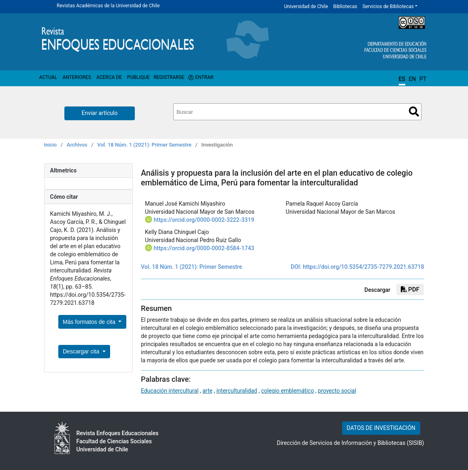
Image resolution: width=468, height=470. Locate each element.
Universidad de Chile (306, 6)
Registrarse (169, 77)
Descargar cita (82, 351)
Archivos (77, 145)
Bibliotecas (345, 6)
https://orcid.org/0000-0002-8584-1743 (203, 248)
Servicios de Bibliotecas (388, 6)
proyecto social (337, 390)
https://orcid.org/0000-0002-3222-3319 (203, 220)
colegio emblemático (287, 390)
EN (412, 79)
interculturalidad (236, 390)
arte (207, 390)
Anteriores (76, 77)
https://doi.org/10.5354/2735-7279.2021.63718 (363, 267)
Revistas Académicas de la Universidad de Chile (108, 6)
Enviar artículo (100, 113)
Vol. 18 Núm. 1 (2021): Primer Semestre (144, 145)
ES (402, 79)
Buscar (414, 111)
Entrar (204, 77)
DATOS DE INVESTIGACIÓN (381, 428)
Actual (48, 77)
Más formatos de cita (90, 322)
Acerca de (109, 77)
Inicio (50, 145)
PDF (410, 289)
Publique (138, 77)
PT (422, 79)
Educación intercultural (169, 390)
